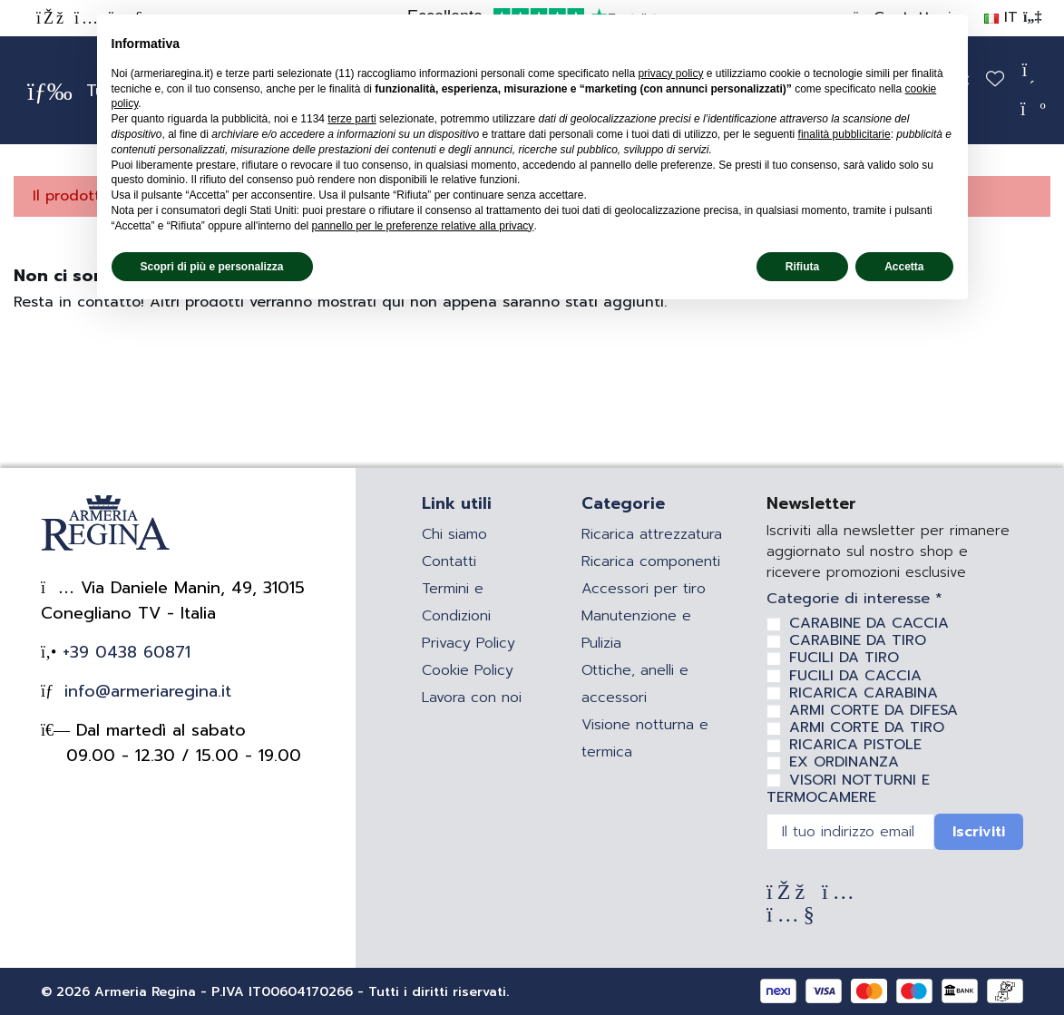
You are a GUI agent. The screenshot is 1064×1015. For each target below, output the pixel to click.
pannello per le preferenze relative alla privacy (423, 226)
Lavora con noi (472, 697)
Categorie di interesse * (854, 599)
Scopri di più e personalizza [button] (212, 266)
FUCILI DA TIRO (844, 658)
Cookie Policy (467, 670)
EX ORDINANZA (844, 762)
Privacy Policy (468, 643)
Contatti (449, 561)
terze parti (351, 118)
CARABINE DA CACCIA (869, 623)
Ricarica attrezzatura (651, 534)
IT (1012, 17)
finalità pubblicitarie (844, 134)
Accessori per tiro (643, 589)
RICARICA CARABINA (863, 693)
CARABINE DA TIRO (857, 640)
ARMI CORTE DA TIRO (866, 727)
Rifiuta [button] (802, 266)
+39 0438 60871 (123, 652)
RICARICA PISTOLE (855, 745)
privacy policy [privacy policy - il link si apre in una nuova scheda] (670, 73)
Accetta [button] (903, 266)
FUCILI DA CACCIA (855, 676)
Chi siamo (454, 534)
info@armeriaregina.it (144, 691)
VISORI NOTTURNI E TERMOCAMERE (848, 788)
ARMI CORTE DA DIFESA (873, 710)
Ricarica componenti (650, 561)
